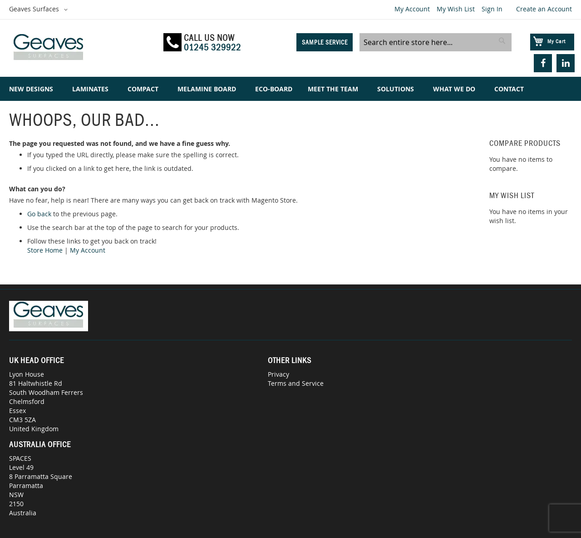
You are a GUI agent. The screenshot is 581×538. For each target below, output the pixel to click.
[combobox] (435, 42)
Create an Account (544, 9)
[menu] (290, 89)
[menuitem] (33, 89)
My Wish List (456, 9)
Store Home (45, 250)
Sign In (492, 9)
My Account (412, 9)
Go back (39, 213)
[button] (40, 10)
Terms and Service (296, 383)
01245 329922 (212, 47)
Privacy (278, 374)
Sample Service (325, 42)
